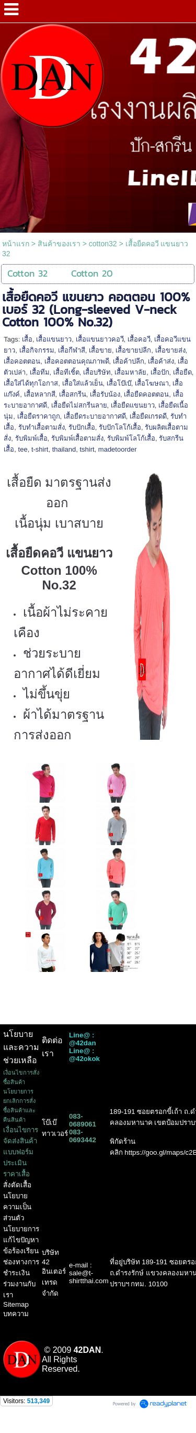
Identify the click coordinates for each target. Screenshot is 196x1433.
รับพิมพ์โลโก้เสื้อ (131, 438)
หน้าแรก (15, 243)
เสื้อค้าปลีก (128, 361)
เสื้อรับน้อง (105, 394)
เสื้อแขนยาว (54, 339)
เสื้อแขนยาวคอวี (100, 339)
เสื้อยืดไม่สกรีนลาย (79, 405)
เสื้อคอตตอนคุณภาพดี (76, 361)
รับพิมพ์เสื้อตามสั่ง (77, 438)
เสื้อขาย (100, 350)
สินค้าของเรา (59, 243)
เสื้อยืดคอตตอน (146, 394)
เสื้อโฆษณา (152, 383)
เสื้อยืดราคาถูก (38, 416)
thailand (64, 449)
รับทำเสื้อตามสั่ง (41, 427)
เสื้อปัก (160, 372)
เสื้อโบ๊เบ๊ (119, 383)
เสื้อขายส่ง (170, 350)
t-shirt (40, 449)
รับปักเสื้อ (81, 427)
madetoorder (117, 449)
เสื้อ (27, 339)
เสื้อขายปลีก (133, 350)
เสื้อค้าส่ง (161, 361)
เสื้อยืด (182, 372)
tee (23, 449)
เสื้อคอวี (139, 339)
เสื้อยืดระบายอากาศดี (95, 416)
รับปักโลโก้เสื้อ (120, 427)
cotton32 (103, 243)
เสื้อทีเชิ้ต (66, 372)
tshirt (86, 449)
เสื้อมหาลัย (130, 372)
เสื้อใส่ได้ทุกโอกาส (31, 383)
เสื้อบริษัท (97, 372)
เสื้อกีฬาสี (71, 350)
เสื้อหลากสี (39, 394)
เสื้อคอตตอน (22, 361)
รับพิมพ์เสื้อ (31, 438)
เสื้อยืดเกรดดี (148, 416)
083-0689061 (82, 1120)
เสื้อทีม (40, 372)
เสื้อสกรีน (72, 394)
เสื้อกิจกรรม (36, 350)
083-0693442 (82, 1136)
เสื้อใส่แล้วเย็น (82, 383)
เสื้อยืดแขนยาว (133, 405)
